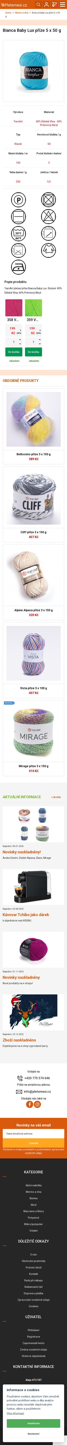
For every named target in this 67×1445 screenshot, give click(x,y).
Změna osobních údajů (33, 1349)
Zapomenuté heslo (33, 1343)
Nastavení (33, 1433)
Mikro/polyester (33, 1224)
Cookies (33, 1306)
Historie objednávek (33, 1356)
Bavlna (34, 1198)
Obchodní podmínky (33, 1261)
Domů (8, 12)
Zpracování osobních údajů (34, 1299)
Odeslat (33, 1143)
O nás (33, 1254)
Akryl (33, 1204)
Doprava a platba (33, 1293)
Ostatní (33, 1230)
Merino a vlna (21, 12)
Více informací (15, 1413)
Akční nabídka (34, 1185)
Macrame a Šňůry (33, 1211)
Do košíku (13, 352)
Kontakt (33, 1274)
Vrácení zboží (34, 1267)
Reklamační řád (33, 1286)
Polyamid (33, 1217)
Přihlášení (33, 1330)
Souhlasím (34, 1423)
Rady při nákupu (33, 1280)
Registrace (33, 1336)
